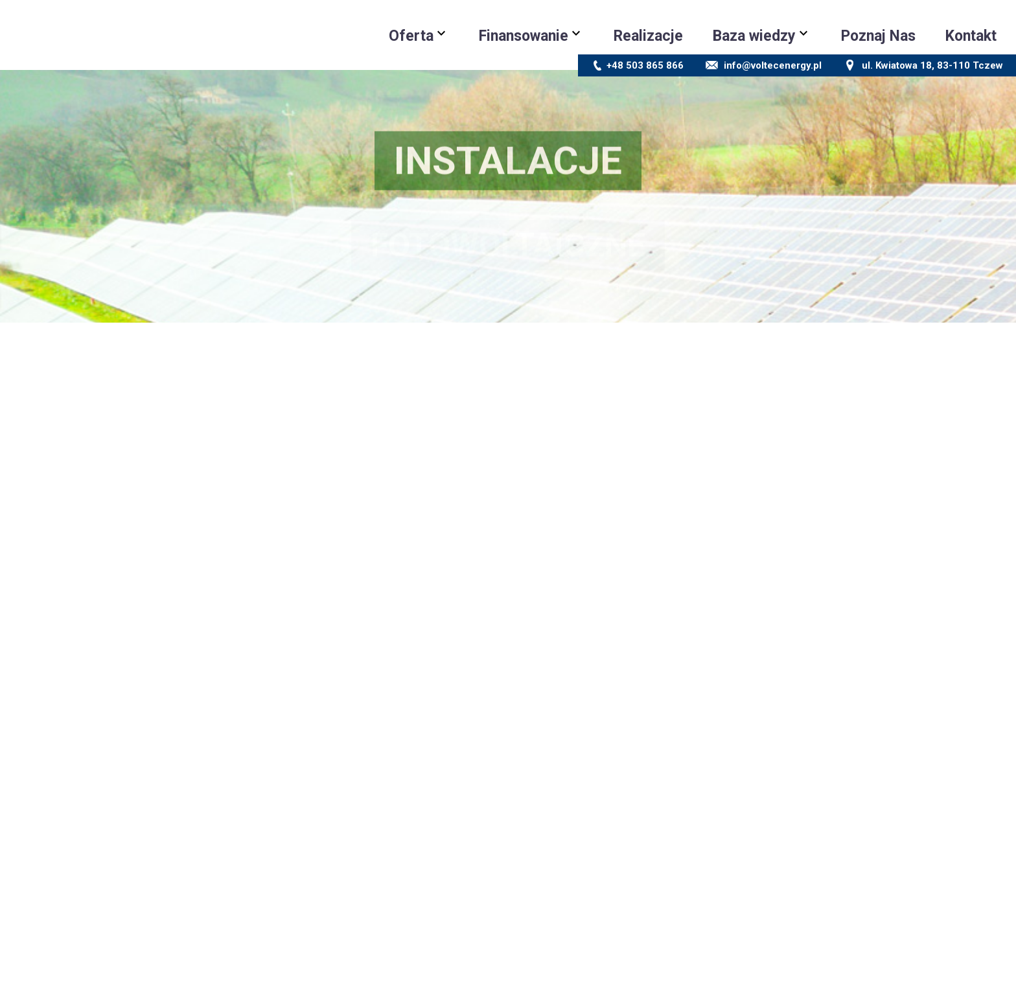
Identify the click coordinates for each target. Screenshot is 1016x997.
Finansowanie (523, 36)
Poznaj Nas (878, 36)
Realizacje (648, 36)
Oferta (411, 36)
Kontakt (971, 36)
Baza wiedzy (754, 36)
